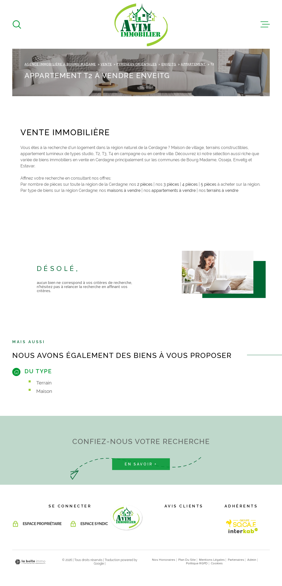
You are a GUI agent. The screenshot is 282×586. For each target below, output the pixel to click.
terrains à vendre (222, 190)
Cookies (217, 563)
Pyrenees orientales (136, 64)
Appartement (193, 64)
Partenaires (236, 560)
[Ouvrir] (16, 24)
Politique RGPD (197, 563)
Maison (44, 391)
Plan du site (187, 560)
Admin (251, 560)
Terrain (44, 382)
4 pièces (190, 184)
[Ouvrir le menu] (265, 24)
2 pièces (144, 184)
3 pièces (171, 184)
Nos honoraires (163, 560)
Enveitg (168, 64)
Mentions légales (212, 560)
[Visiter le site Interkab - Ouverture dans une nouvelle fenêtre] (241, 523)
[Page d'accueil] (141, 24)
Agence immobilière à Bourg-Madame (60, 64)
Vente (106, 64)
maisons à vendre (123, 190)
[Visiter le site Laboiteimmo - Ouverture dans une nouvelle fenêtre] (30, 561)
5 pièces (208, 184)
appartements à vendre (173, 190)
